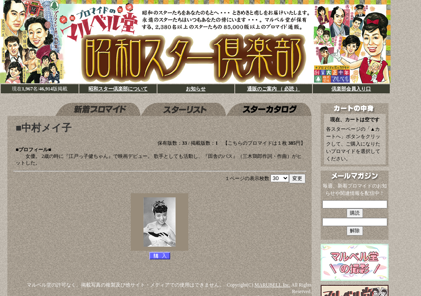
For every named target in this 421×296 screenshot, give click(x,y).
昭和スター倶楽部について (118, 89)
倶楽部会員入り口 (351, 89)
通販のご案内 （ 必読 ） (273, 89)
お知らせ (196, 89)
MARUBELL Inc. (272, 285)
